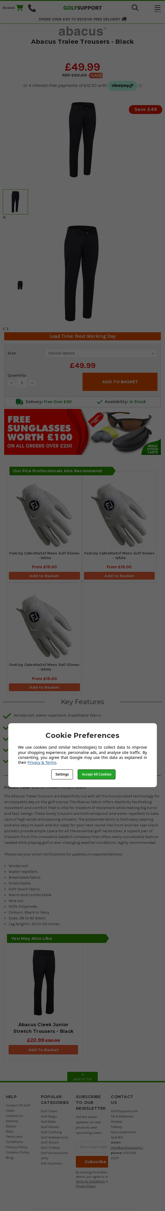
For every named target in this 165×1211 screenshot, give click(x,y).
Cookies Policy (17, 1152)
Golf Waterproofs (54, 1137)
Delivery (12, 1121)
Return (11, 1126)
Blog (10, 1157)
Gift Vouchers (51, 1163)
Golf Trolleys (51, 1147)
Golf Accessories (54, 1153)
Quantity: (17, 375)
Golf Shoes (50, 1142)
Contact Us (14, 1116)
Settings (62, 774)
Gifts (44, 1158)
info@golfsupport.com (129, 1147)
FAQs (10, 1131)
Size (12, 353)
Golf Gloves (50, 1127)
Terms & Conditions (90, 1181)
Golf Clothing (51, 1132)
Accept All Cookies (96, 774)
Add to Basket (44, 576)
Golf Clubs (49, 1111)
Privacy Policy (16, 1147)
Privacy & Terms (42, 762)
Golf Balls (48, 1121)
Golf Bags (49, 1116)
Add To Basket (43, 1049)
